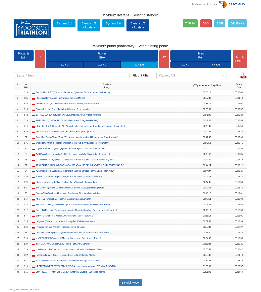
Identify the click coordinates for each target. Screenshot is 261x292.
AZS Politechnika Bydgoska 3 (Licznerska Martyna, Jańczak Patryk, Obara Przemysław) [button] (75, 171)
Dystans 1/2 (64, 23)
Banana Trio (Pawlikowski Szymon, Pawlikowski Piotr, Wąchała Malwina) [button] (68, 193)
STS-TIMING (232, 4)
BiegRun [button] (201, 55)
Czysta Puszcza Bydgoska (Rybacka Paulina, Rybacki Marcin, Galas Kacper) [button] (70, 148)
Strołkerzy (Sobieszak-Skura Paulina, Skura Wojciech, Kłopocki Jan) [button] (66, 182)
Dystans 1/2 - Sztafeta (89, 25)
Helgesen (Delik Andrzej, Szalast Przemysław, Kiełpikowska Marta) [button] (65, 221)
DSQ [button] (206, 23)
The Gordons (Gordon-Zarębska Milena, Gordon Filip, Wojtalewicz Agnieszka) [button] (70, 188)
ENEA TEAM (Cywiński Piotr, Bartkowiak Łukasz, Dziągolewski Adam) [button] (67, 120)
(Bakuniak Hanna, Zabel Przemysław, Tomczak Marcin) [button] (60, 98)
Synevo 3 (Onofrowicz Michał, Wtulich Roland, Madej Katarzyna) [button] (64, 216)
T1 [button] (39, 57)
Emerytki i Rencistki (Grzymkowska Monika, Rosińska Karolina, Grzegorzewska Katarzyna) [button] (76, 210)
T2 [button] (164, 57)
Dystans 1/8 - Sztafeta (137, 25)
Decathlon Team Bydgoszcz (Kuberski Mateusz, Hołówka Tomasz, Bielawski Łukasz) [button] (73, 233)
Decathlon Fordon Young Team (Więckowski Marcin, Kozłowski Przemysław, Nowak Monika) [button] (77, 137)
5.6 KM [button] (216, 64)
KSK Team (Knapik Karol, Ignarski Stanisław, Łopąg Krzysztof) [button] (63, 199)
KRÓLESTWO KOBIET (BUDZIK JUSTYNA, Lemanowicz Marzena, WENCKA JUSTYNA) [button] (76, 266)
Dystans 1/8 (113, 23)
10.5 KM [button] (102, 64)
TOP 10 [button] (190, 23)
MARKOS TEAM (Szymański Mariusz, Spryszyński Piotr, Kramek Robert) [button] (68, 238)
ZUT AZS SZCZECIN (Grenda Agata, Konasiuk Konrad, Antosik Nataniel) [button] (68, 115)
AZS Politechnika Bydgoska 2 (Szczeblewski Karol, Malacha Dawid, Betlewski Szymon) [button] (75, 160)
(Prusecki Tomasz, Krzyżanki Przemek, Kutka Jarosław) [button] (61, 227)
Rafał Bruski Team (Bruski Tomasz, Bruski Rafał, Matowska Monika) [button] (66, 255)
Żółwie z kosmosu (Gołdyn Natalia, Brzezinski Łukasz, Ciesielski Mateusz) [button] (69, 176)
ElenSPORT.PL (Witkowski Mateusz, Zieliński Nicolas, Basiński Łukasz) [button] (68, 104)
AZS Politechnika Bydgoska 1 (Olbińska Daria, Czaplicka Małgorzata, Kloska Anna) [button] (73, 154)
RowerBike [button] (102, 55)
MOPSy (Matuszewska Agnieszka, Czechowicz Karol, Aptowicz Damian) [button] (68, 261)
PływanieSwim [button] (23, 55)
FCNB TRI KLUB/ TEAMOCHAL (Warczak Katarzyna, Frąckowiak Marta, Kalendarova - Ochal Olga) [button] (80, 126)
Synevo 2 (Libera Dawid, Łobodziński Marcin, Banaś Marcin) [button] (63, 109)
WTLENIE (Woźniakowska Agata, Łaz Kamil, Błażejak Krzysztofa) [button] (65, 132)
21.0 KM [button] (139, 64)
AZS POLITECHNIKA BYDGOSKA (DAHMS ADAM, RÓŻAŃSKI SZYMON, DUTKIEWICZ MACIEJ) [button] (80, 165)
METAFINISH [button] (240, 59)
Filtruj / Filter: (141, 75)
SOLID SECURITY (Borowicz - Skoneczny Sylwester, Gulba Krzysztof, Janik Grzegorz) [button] (74, 92)
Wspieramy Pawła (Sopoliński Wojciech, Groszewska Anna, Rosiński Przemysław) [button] (72, 143)
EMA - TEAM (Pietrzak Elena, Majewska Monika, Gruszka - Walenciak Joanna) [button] (71, 272)
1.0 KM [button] (64, 64)
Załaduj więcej (131, 282)
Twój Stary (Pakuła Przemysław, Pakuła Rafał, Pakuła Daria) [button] (63, 244)
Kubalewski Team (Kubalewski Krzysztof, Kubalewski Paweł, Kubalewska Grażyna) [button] (73, 204)
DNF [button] (220, 23)
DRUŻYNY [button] (237, 23)
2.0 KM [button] (186, 64)
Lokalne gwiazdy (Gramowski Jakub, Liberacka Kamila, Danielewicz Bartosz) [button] (70, 249)
